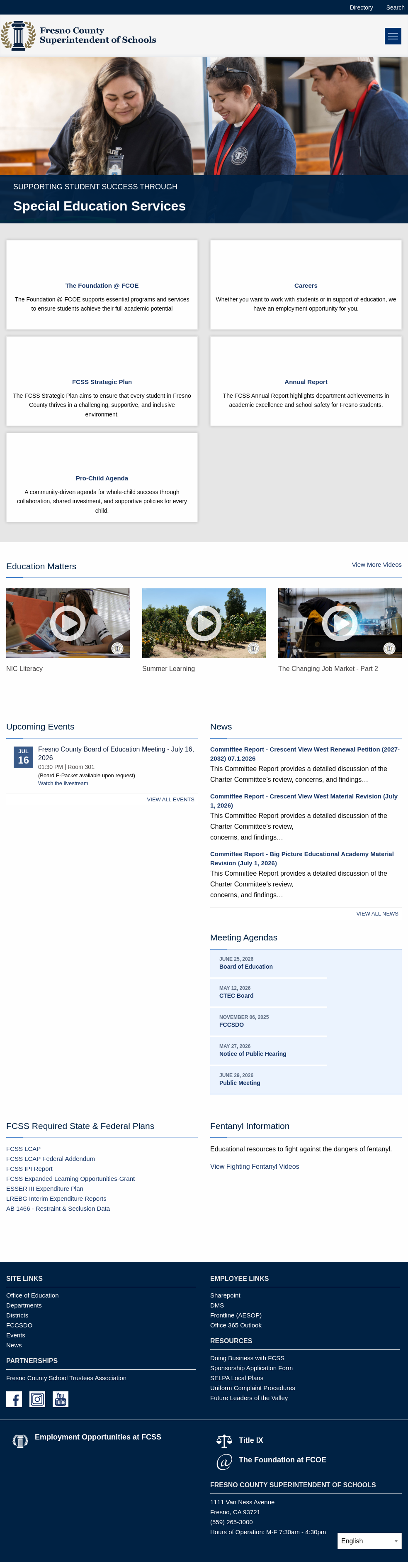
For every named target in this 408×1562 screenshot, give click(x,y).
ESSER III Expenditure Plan (44, 1188)
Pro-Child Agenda (102, 478)
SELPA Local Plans (236, 1377)
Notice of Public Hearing (253, 1053)
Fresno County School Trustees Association (66, 1377)
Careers (306, 285)
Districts (17, 1315)
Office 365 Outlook (236, 1325)
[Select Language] (370, 1541)
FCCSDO (231, 1024)
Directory (361, 7)
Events (15, 1335)
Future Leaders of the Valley (249, 1397)
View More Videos (377, 564)
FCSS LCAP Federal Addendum (50, 1158)
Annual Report (305, 381)
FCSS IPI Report (29, 1168)
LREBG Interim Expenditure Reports (56, 1198)
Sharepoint (225, 1295)
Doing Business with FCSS (247, 1357)
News (14, 1345)
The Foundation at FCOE (282, 1460)
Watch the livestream (63, 783)
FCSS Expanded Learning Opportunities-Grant (70, 1178)
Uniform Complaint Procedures (252, 1387)
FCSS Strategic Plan (102, 381)
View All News (377, 914)
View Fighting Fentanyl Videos (254, 1166)
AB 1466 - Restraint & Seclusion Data (58, 1208)
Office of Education (32, 1295)
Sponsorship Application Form (251, 1367)
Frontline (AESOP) (236, 1315)
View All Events (170, 799)
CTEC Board (236, 995)
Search (395, 7)
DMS (217, 1305)
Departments (24, 1305)
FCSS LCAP (23, 1148)
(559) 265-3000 (231, 1521)
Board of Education (246, 966)
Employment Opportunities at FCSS (98, 1437)
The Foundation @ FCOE (101, 285)
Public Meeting (239, 1083)
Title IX (251, 1440)
